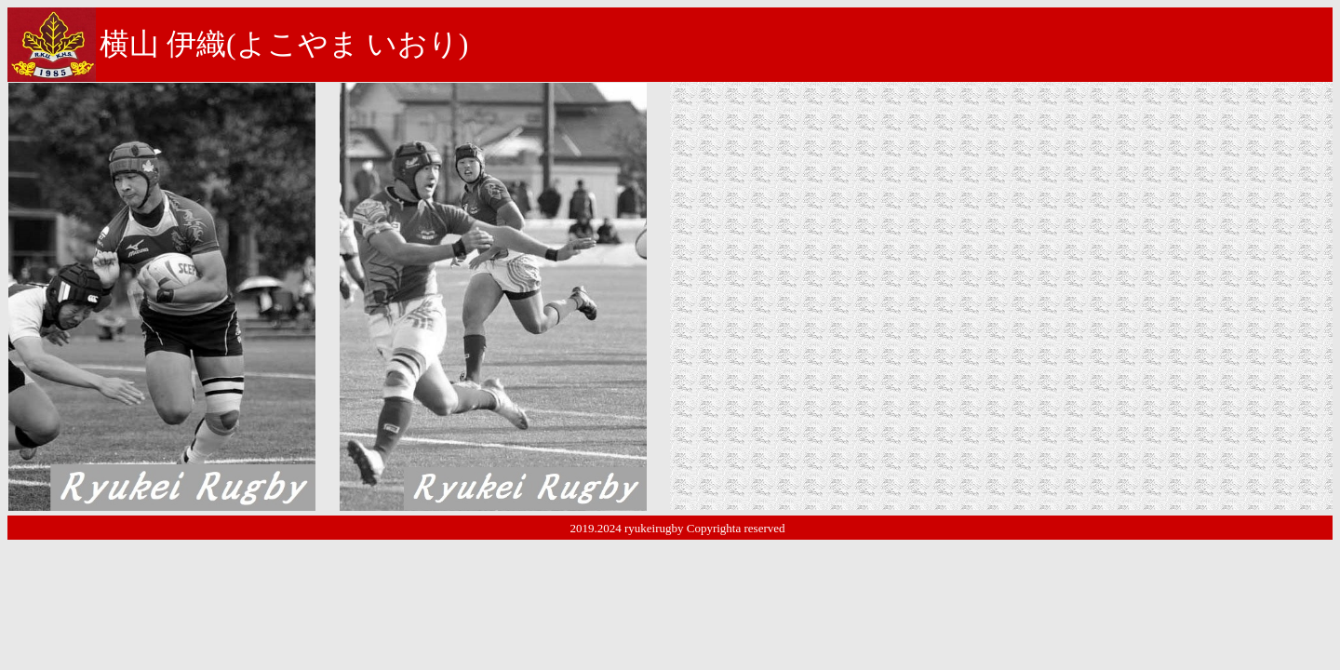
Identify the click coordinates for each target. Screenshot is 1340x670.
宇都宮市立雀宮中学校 (897, 146)
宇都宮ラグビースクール (934, 172)
